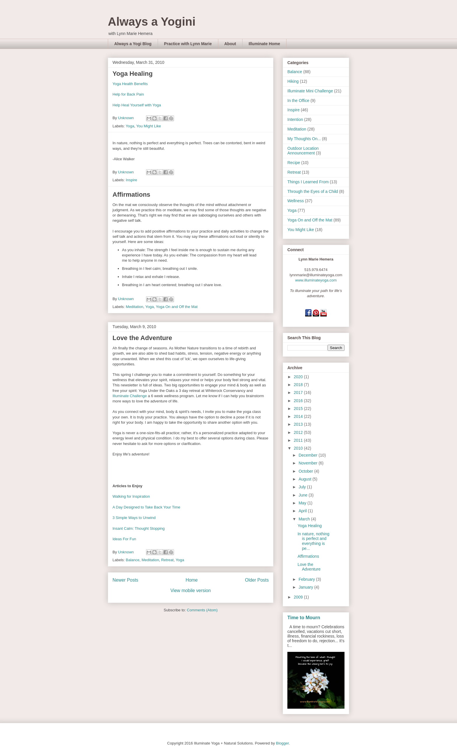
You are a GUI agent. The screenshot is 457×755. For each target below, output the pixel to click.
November (308, 463)
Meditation (134, 307)
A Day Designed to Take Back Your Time (146, 507)
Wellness (295, 200)
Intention (295, 119)
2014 (299, 416)
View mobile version (191, 590)
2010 (299, 448)
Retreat (167, 560)
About (230, 43)
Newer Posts (125, 580)
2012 (299, 432)
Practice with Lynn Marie (188, 43)
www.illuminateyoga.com (316, 280)
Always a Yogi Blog (133, 43)
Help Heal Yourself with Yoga (137, 105)
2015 (299, 408)
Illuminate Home (264, 43)
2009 (299, 597)
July (302, 487)
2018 (299, 384)
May (302, 503)
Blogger (282, 743)
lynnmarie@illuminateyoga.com (316, 275)
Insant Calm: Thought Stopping (139, 528)
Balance (133, 560)
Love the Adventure (142, 338)
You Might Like (148, 126)
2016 (299, 400)
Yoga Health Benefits (130, 84)
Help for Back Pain (128, 94)
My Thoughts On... (304, 138)
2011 (299, 440)
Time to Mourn (303, 617)
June (303, 495)
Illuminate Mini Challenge (310, 91)
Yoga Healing (133, 73)
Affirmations (131, 194)
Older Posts (257, 580)
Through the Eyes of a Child (312, 191)
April (303, 510)
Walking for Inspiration (131, 496)
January (306, 587)
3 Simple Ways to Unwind (134, 517)
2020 (299, 376)
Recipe (293, 162)
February (307, 579)
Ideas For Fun (124, 539)
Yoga (130, 126)
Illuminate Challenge (130, 396)
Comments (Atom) (202, 610)
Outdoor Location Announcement (303, 151)
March (304, 519)
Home (192, 580)
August (305, 479)
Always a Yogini (152, 21)
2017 (299, 392)
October (306, 471)
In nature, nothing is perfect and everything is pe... (313, 541)
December (308, 455)
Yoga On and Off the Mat (177, 307)
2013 (299, 424)
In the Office (298, 100)
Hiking (293, 81)
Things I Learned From (308, 181)
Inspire (131, 180)
